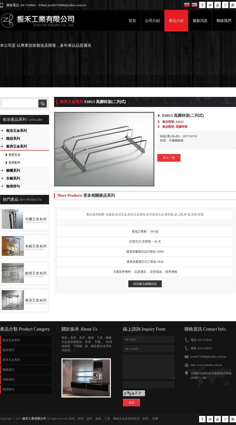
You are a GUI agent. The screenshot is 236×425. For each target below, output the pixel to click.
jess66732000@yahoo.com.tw (208, 356)
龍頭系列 (10, 138)
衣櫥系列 (10, 178)
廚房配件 (14, 162)
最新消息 (200, 21)
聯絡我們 (224, 21)
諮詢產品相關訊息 (145, 284)
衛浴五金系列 (14, 131)
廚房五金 (14, 154)
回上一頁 (169, 157)
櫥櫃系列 (10, 170)
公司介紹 (152, 21)
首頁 (132, 21)
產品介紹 (176, 21)
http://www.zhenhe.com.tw (206, 365)
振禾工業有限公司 (34, 418)
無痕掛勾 (10, 186)
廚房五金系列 (14, 146)
